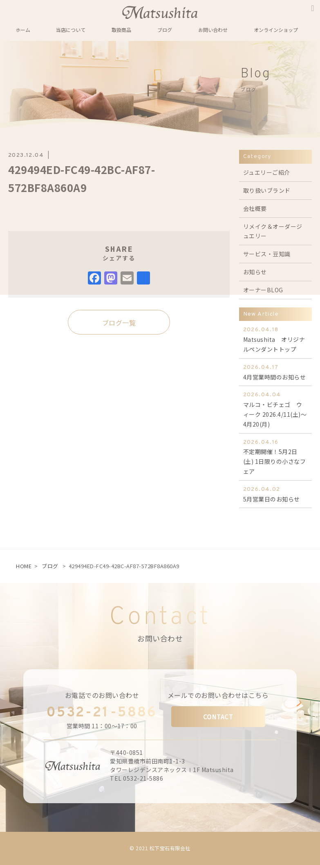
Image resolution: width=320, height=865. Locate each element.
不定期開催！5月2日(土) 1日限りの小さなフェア (275, 456)
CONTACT (218, 716)
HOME (23, 566)
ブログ (50, 566)
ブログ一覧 (119, 322)
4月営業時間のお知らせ (275, 372)
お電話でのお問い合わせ (102, 695)
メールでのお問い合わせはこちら (218, 695)
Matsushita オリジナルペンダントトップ (275, 339)
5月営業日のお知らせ (275, 494)
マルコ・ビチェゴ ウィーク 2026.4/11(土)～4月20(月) (275, 409)
